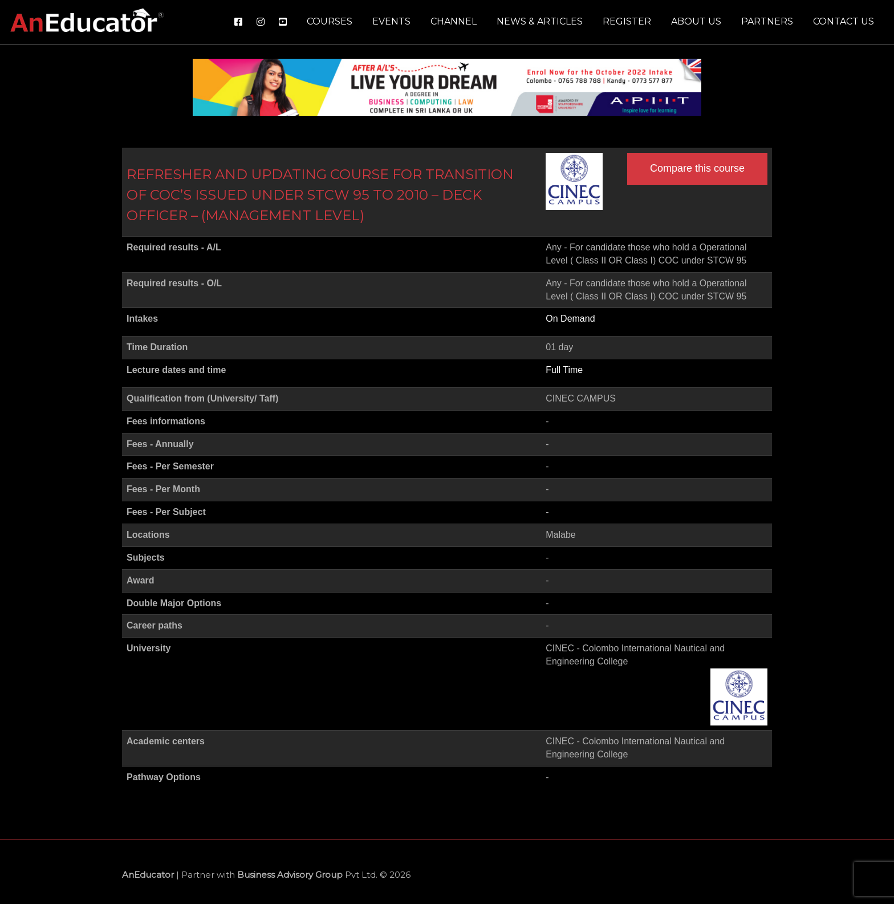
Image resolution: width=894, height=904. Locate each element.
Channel (453, 21)
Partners (767, 21)
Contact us (843, 21)
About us (696, 21)
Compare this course (697, 168)
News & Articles (540, 21)
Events (391, 21)
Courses (329, 21)
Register (627, 21)
